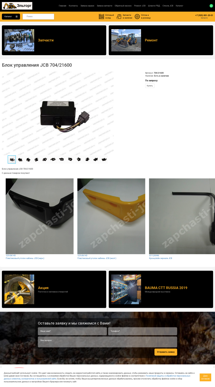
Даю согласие (205, 377)
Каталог (179, 6)
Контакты (73, 6)
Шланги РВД (154, 6)
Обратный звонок (123, 6)
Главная (62, 6)
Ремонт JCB (139, 6)
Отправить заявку (166, 352)
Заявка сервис (87, 6)
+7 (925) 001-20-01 (204, 15)
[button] (111, 74)
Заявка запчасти (104, 6)
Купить (150, 86)
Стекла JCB (168, 6)
